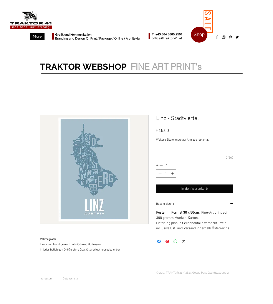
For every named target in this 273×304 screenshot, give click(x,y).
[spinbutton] (166, 173)
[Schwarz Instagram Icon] (224, 37)
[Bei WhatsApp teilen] (175, 241)
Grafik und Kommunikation (73, 34)
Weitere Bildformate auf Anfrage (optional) (183, 140)
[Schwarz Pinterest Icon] (230, 37)
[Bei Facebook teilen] (159, 241)
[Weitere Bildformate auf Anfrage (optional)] (194, 149)
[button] (37, 36)
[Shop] (199, 35)
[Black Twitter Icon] (237, 37)
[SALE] (208, 21)
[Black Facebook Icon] (217, 37)
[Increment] (172, 173)
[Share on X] (183, 241)
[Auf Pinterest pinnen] (167, 241)
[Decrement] (159, 173)
